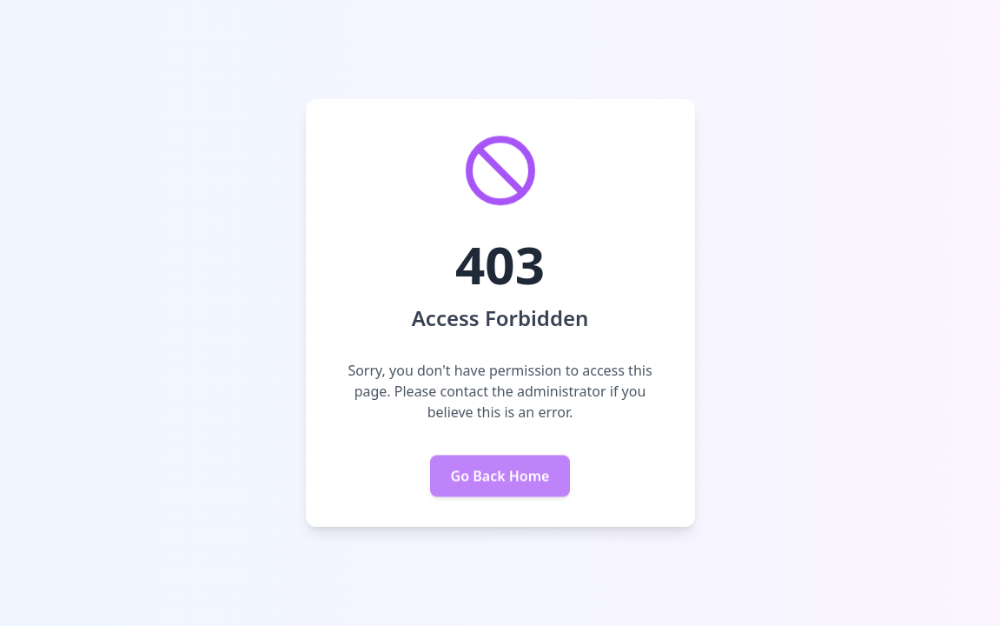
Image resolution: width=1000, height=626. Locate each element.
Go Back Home (500, 476)
